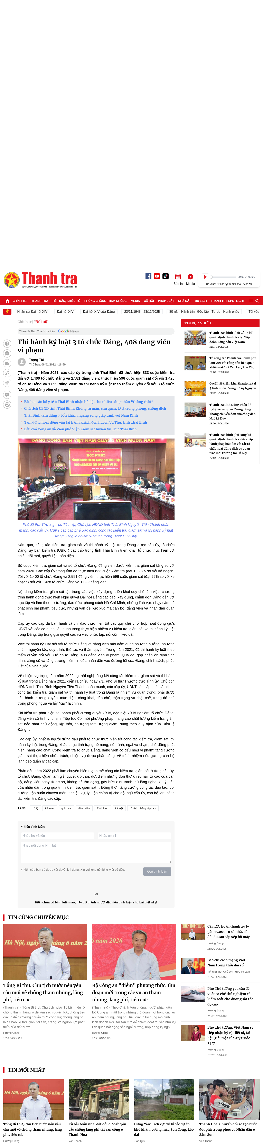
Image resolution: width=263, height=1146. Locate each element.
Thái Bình (102, 545)
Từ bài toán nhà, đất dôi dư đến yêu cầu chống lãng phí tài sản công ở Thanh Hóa (97, 866)
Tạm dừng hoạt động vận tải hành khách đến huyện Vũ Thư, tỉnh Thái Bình (85, 159)
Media (135, 37)
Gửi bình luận (157, 608)
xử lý (35, 545)
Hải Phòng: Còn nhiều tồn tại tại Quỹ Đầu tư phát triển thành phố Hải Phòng (229, 1016)
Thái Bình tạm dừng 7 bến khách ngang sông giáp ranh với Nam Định (81, 152)
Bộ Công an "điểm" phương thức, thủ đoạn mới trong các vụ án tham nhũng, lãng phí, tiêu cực (133, 729)
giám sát (67, 545)
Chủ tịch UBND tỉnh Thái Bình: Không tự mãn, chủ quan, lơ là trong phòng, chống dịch (95, 145)
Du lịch (201, 37)
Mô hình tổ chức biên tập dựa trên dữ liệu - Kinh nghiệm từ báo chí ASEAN (31, 1016)
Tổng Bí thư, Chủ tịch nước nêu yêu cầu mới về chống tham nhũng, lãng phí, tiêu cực (43, 729)
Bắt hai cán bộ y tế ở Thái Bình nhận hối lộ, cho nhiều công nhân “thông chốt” (88, 138)
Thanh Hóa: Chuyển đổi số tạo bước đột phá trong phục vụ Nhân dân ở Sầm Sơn (228, 866)
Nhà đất (184, 37)
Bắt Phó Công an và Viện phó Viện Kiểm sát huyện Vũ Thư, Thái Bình (80, 166)
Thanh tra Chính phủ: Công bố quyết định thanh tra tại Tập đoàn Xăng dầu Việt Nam (231, 74)
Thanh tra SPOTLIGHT (228, 37)
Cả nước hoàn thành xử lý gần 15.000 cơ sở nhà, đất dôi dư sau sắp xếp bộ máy (228, 668)
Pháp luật (166, 37)
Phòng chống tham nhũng (105, 37)
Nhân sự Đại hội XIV (36, 48)
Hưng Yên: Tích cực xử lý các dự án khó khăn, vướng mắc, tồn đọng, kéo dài (164, 866)
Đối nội (41, 58)
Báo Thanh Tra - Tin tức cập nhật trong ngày (40, 16)
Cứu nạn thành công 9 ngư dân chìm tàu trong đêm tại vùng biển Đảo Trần (98, 1016)
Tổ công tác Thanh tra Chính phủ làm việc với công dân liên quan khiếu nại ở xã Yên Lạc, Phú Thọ (232, 99)
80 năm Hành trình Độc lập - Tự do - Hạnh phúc (208, 48)
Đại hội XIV (69, 48)
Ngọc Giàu (205, 944)
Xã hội (149, 37)
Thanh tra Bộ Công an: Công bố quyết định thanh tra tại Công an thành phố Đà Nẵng (161, 1016)
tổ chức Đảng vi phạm (143, 545)
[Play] (205, 13)
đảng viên (84, 545)
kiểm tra (50, 545)
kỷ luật (119, 545)
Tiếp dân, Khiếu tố (66, 37)
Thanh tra (39, 37)
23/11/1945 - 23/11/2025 (146, 48)
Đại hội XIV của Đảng (103, 48)
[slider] (223, 14)
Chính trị (20, 37)
